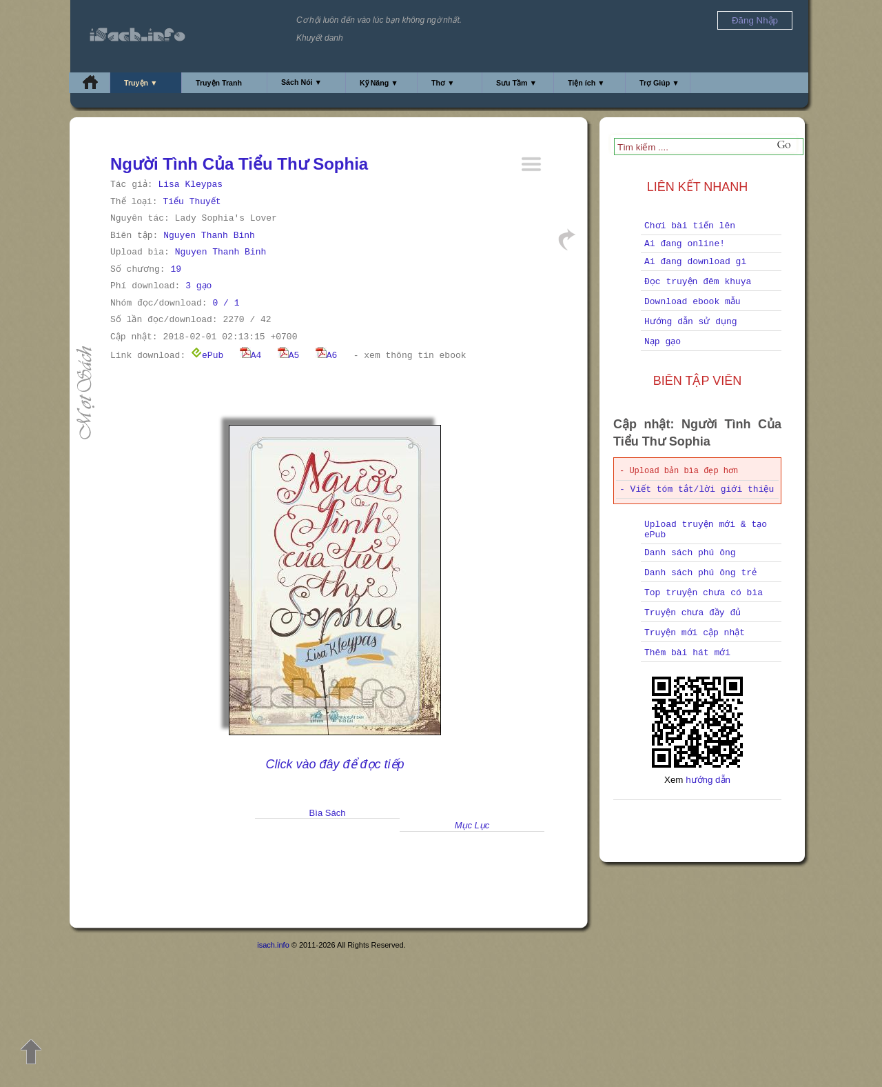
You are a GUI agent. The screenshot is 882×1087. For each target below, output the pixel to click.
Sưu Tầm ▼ (516, 83)
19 (175, 269)
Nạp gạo (662, 342)
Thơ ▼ (443, 83)
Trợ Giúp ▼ (659, 83)
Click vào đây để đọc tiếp (334, 764)
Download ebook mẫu (692, 302)
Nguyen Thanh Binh (209, 235)
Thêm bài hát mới (687, 653)
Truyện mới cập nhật (694, 633)
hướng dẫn (708, 780)
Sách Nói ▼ (301, 82)
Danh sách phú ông (690, 553)
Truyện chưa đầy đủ (692, 613)
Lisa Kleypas (190, 184)
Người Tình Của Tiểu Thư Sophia (239, 163)
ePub (207, 355)
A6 (327, 355)
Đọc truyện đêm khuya (697, 282)
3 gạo (198, 286)
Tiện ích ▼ (586, 83)
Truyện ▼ (141, 83)
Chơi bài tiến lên (689, 226)
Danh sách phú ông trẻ (700, 573)
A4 (251, 355)
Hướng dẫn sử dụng (690, 322)
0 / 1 (225, 303)
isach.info (273, 945)
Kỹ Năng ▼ (379, 83)
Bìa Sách (327, 813)
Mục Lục (472, 825)
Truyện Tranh (219, 83)
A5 (289, 355)
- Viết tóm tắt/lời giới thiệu (696, 489)
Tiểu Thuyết (191, 202)
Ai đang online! (684, 244)
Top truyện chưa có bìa (703, 593)
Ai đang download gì (695, 262)
